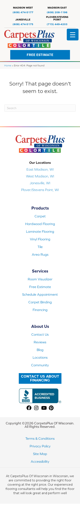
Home (7, 65)
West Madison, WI (40, 176)
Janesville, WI (40, 183)
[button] (40, 55)
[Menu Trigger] (73, 34)
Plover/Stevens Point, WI (40, 190)
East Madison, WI (40, 169)
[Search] (40, 108)
